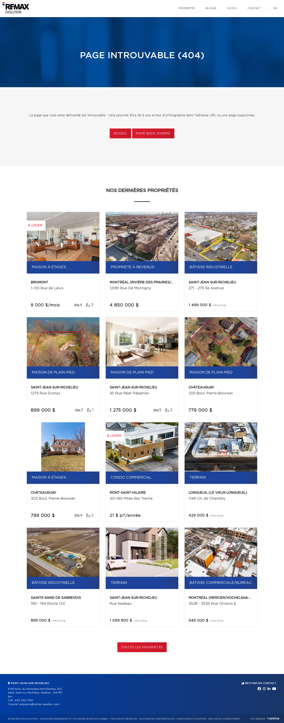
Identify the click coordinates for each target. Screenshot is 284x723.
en (275, 8)
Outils (232, 8)
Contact (254, 8)
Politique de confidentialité (156, 719)
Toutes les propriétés (142, 647)
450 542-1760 (24, 700)
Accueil (120, 133)
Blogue (211, 8)
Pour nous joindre (153, 133)
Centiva (273, 718)
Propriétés (187, 8)
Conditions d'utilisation (191, 719)
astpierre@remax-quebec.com (39, 704)
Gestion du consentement (224, 719)
